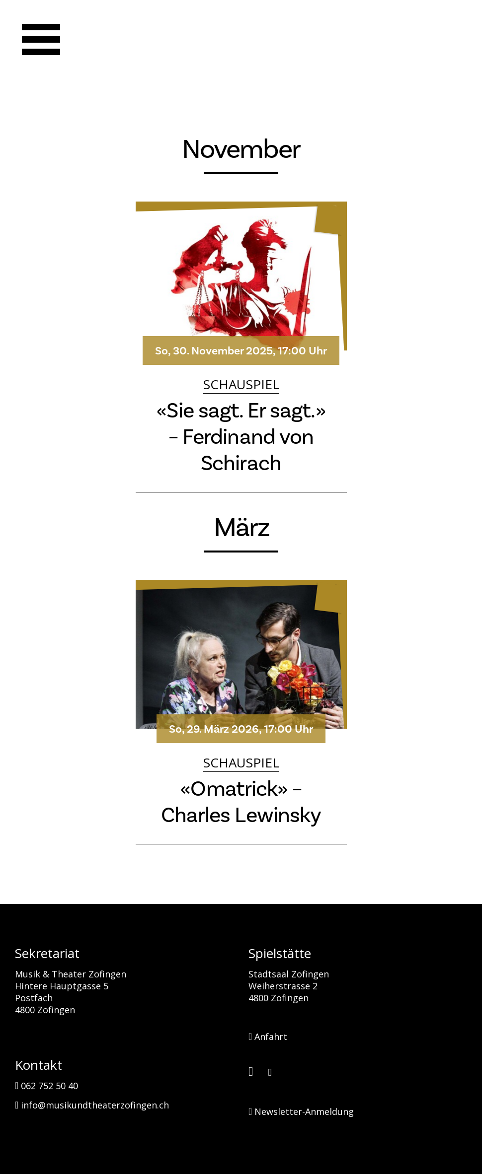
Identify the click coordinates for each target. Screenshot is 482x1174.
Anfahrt (267, 1036)
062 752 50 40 (46, 1086)
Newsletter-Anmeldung (301, 1111)
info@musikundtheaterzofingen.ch (92, 1105)
